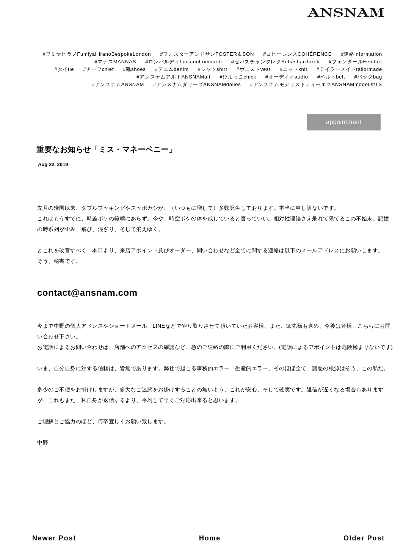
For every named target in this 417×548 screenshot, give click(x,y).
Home (210, 538)
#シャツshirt (212, 69)
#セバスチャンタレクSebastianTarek (275, 61)
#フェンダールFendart (355, 61)
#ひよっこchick (237, 77)
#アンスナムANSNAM (118, 84)
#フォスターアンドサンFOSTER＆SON (207, 54)
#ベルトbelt (331, 77)
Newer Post (54, 538)
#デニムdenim (172, 69)
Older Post (364, 538)
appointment (344, 122)
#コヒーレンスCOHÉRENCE (297, 54)
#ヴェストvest (254, 69)
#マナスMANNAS (115, 61)
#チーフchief (98, 69)
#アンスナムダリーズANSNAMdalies (197, 84)
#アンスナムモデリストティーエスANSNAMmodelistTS (316, 84)
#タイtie (64, 69)
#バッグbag (368, 77)
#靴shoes (134, 69)
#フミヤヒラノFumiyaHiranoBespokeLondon (96, 54)
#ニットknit (293, 69)
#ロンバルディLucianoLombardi (183, 61)
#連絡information (361, 54)
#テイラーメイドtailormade (349, 69)
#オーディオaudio (286, 77)
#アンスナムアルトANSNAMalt (173, 77)
